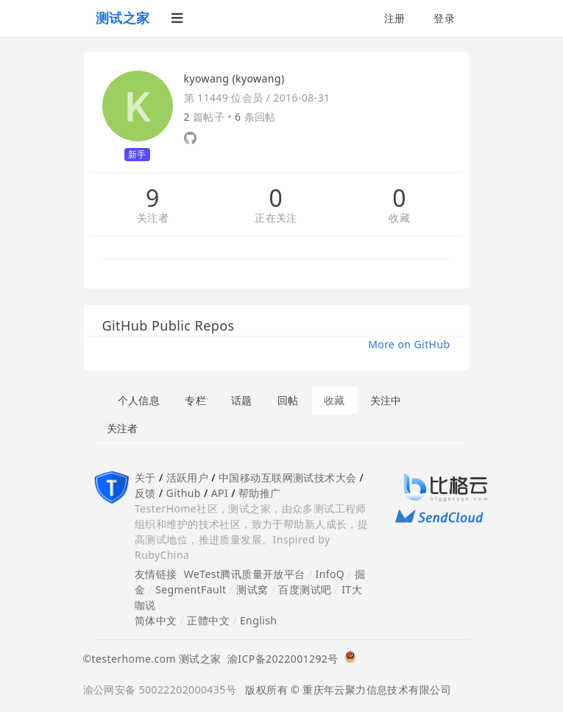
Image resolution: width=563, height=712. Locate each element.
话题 (241, 400)
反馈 (145, 493)
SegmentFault (190, 589)
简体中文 (156, 620)
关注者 (153, 218)
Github (183, 493)
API (219, 493)
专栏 (195, 400)
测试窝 (252, 589)
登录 (444, 18)
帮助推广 (259, 493)
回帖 (288, 400)
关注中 (386, 400)
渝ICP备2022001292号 (280, 659)
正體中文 (208, 620)
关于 (145, 477)
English (258, 620)
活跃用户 (187, 477)
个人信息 (139, 400)
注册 (395, 18)
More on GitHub (409, 344)
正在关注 (276, 218)
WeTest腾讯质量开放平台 (244, 574)
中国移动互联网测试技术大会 (287, 477)
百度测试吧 (304, 589)
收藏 (399, 218)
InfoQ (329, 574)
